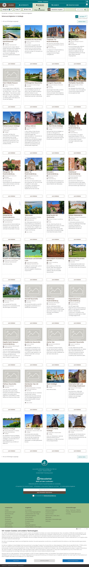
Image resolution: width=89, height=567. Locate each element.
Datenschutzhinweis (12, 565)
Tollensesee (29, 215)
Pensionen (8, 519)
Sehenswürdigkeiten (51, 510)
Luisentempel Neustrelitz (11, 299)
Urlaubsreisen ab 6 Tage (32, 514)
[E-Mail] (44, 490)
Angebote (28, 507)
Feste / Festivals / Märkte (73, 510)
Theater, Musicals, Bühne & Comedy (73, 513)
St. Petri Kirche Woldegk (55, 126)
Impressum (4, 565)
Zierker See (51, 342)
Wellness (48, 521)
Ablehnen (16, 560)
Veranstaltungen (71, 507)
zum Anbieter (11, 63)
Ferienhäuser (8, 517)
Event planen (29, 517)
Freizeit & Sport (50, 512)
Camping (7, 515)
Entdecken (17, 13)
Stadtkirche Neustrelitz (32, 342)
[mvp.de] (86, 1)
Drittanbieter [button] (21, 565)
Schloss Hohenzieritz (75, 215)
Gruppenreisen (29, 521)
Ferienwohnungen (10, 512)
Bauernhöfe (8, 525)
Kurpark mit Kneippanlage (11, 258)
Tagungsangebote (30, 525)
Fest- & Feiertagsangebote (33, 512)
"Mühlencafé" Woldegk (32, 429)
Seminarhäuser (9, 514)
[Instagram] (83, 1)
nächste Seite (82, 21)
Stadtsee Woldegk (9, 429)
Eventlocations (29, 519)
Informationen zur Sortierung (81, 18)
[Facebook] (80, 1)
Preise (17, 9)
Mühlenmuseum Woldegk (11, 126)
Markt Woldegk (52, 384)
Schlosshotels (9, 527)
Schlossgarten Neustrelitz (33, 83)
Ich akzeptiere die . (44, 496)
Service (87, 4)
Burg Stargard (73, 39)
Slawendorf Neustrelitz (76, 342)
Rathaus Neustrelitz (9, 384)
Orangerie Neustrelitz (54, 83)
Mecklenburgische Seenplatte (28, 1)
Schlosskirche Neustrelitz (33, 39)
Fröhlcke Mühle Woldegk (77, 429)
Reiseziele (48, 517)
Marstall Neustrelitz (31, 299)
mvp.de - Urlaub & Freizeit (44, 470)
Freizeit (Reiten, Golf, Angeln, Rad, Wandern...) (33, 527)
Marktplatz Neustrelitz (76, 83)
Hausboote (8, 521)
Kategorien (6, 9)
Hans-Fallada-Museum (10, 83)
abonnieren (44, 492)
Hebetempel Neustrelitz (76, 258)
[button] (11, 4)
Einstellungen (44, 560)
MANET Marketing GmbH (46, 473)
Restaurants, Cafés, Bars (52, 515)
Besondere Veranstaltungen (54, 519)
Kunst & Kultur (50, 514)
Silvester (27, 523)
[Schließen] (87, 529)
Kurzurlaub (28, 510)
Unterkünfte (8, 507)
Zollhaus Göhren (30, 126)
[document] (44, 544)
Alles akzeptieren (73, 560)
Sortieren (82, 16)
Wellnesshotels (9, 523)
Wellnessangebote (30, 515)
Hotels (7, 510)
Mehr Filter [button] (27, 9)
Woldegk (42, 1)
